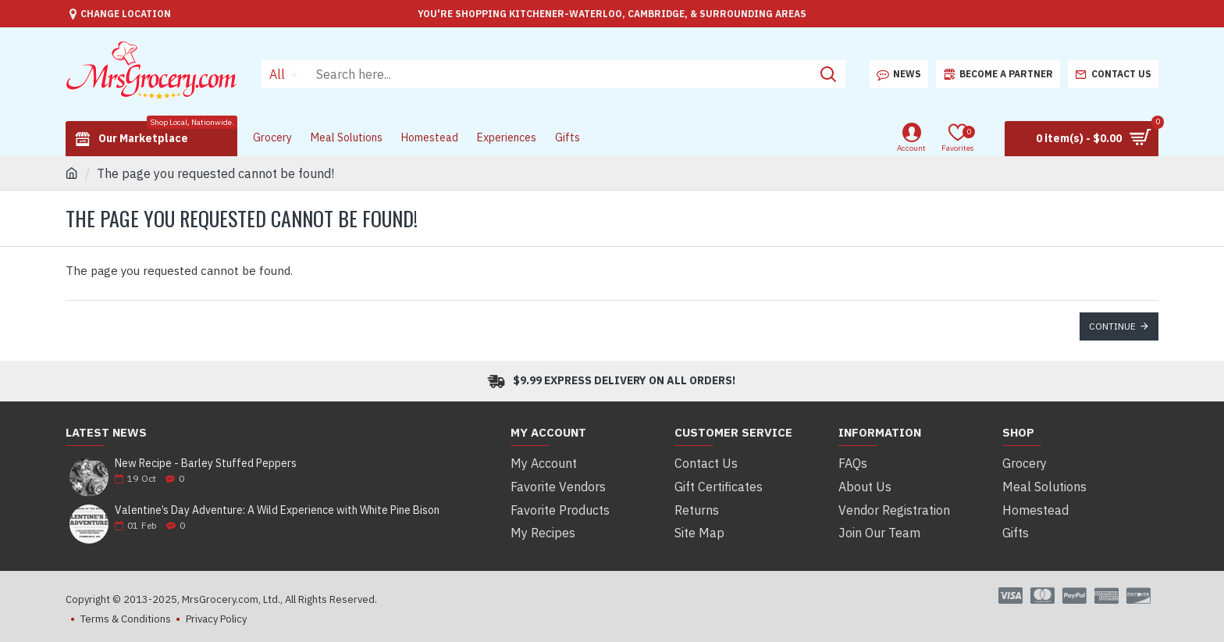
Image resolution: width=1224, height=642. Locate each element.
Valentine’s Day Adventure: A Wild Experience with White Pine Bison (277, 510)
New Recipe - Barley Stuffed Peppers (206, 463)
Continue (1112, 326)
